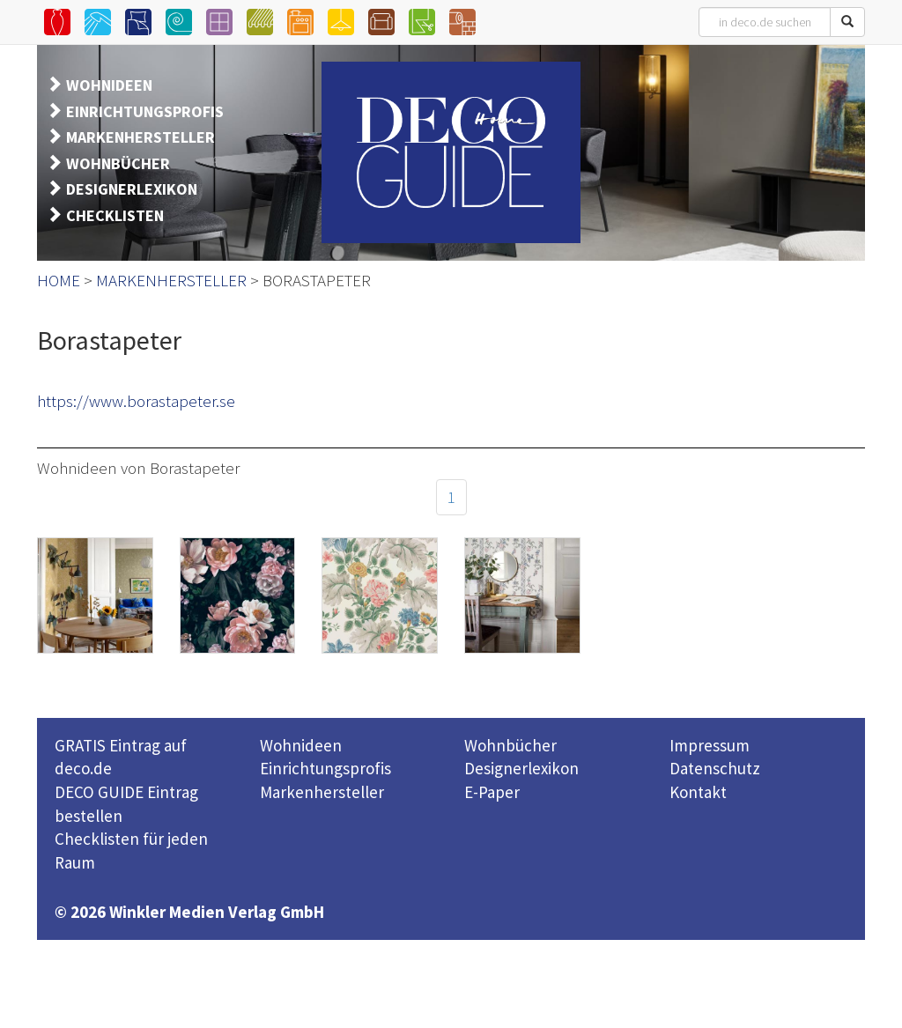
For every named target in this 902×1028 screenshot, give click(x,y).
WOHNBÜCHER (118, 163)
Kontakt (698, 791)
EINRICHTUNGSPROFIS (145, 111)
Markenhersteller (322, 791)
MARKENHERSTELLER (140, 137)
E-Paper (492, 791)
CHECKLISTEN (115, 215)
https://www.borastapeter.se (136, 400)
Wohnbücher (510, 745)
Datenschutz (714, 768)
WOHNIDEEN (109, 85)
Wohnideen (301, 745)
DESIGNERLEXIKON (131, 189)
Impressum (709, 745)
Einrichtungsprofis (325, 768)
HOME (58, 280)
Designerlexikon (521, 768)
